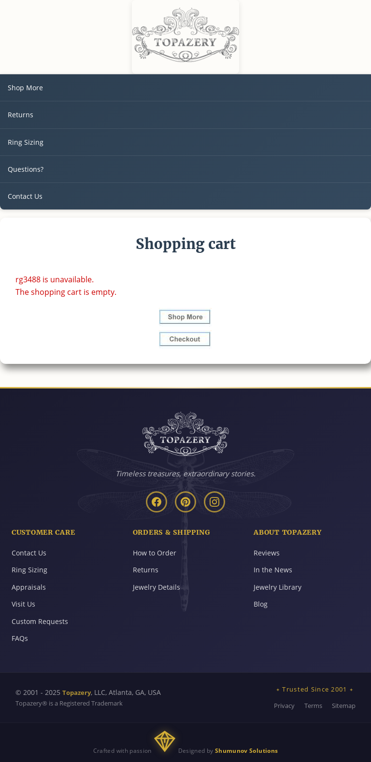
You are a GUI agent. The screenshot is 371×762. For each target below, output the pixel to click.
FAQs (20, 638)
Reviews (267, 552)
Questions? (25, 169)
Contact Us (25, 196)
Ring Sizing (25, 142)
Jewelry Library (277, 587)
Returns (20, 114)
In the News (273, 569)
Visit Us (23, 604)
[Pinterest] (185, 502)
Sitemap (344, 705)
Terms (313, 705)
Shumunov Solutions (246, 751)
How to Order (154, 552)
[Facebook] (156, 502)
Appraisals (29, 587)
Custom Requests (40, 621)
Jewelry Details (156, 587)
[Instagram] (214, 502)
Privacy (284, 705)
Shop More (25, 87)
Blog (261, 604)
